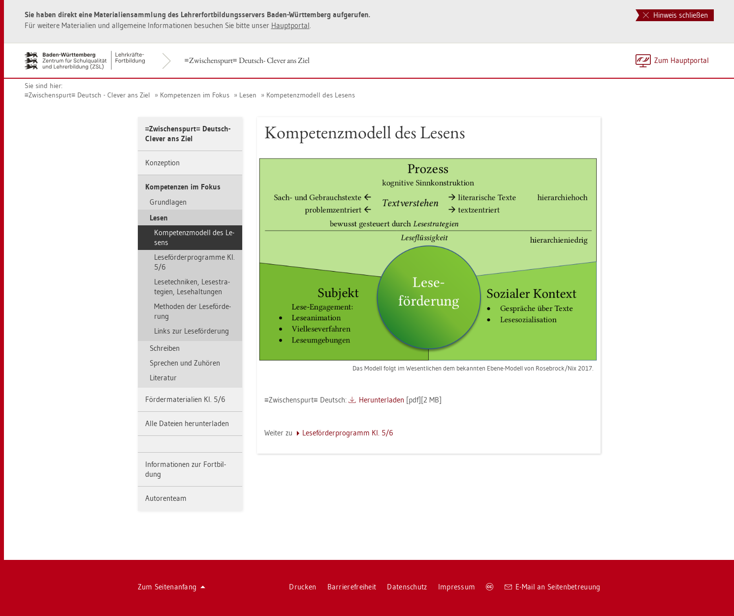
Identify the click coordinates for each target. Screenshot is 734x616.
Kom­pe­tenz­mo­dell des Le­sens (310, 95)
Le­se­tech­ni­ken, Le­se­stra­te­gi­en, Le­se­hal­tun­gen (192, 286)
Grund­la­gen (168, 202)
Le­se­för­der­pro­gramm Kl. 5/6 (347, 432)
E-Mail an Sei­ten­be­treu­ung (553, 586)
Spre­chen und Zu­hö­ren (185, 363)
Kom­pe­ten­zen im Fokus (194, 95)
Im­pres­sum (457, 586)
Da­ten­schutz (407, 586)
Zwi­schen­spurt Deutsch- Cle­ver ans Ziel (247, 60)
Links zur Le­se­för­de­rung (191, 331)
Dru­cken (302, 586)
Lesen (247, 95)
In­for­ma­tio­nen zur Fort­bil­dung (185, 469)
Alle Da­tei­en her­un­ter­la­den (187, 423)
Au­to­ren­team (166, 498)
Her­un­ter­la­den (381, 399)
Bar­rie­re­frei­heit (352, 586)
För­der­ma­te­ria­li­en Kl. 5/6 (185, 399)
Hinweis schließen (675, 15)
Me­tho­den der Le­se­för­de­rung (192, 311)
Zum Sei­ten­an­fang (172, 586)
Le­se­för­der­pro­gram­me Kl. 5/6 (194, 262)
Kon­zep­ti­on (162, 162)
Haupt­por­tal (290, 25)
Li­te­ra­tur (163, 377)
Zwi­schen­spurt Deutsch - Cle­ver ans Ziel (87, 95)
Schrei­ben (165, 348)
